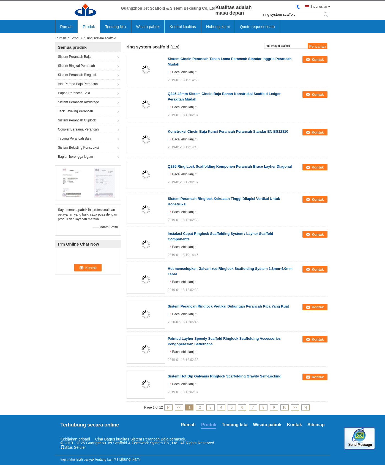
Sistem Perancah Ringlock (77, 75)
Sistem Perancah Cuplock (77, 120)
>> (295, 407)
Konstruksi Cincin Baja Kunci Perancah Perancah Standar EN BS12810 (228, 131)
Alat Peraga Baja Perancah (78, 84)
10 (284, 407)
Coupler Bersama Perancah (78, 129)
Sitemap (315, 424)
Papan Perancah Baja (74, 93)
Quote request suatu (257, 27)
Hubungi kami (218, 27)
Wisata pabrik (148, 27)
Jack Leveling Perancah (75, 111)
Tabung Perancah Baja (74, 138)
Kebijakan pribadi (75, 439)
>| (305, 407)
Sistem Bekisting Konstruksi (78, 147)
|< (168, 407)
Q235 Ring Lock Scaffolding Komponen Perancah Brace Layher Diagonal (230, 166)
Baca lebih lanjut (184, 72)
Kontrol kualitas (183, 27)
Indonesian (319, 7)
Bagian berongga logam (75, 157)
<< (179, 407)
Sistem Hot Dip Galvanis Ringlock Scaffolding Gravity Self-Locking (225, 376)
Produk (89, 27)
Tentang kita (115, 27)
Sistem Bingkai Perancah (76, 66)
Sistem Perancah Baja (74, 57)
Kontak (318, 60)
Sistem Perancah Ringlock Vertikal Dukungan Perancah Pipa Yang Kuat (228, 306)
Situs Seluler (73, 447)
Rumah (66, 27)
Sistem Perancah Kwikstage (78, 102)
